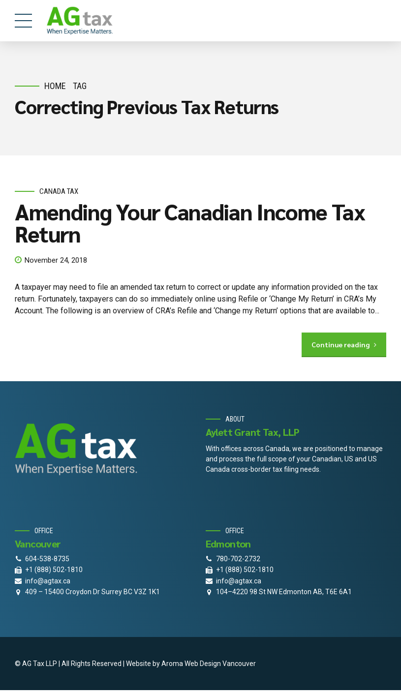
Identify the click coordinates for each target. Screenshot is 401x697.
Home (55, 86)
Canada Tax (58, 191)
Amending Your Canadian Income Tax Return (190, 222)
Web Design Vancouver (220, 663)
